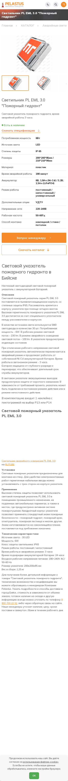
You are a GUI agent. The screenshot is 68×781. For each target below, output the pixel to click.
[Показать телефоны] (47, 4)
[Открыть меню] (63, 4)
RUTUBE (9, 464)
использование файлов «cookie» (40, 761)
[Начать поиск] (55, 4)
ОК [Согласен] (34, 775)
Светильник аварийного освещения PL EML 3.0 (28, 460)
